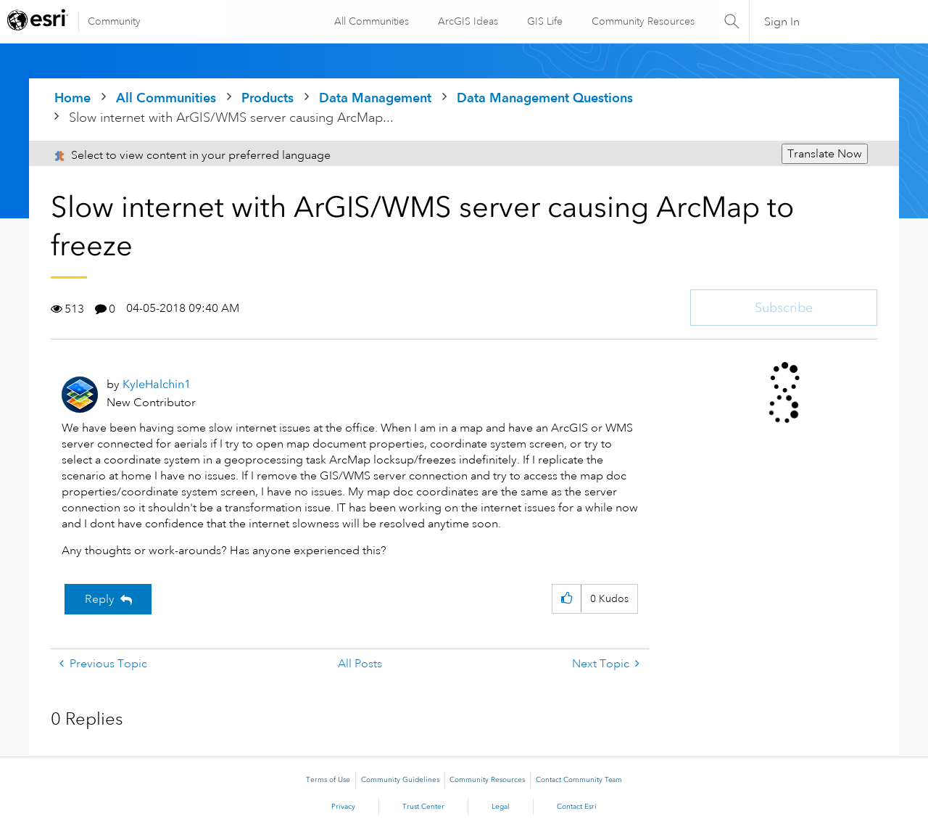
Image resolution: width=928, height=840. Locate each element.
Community (114, 21)
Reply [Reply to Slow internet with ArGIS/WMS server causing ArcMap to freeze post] (100, 599)
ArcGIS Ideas (467, 21)
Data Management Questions (545, 97)
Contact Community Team (579, 779)
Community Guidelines (400, 779)
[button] (566, 599)
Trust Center (423, 806)
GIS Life (544, 21)
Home (72, 97)
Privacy (343, 806)
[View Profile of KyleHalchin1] (157, 384)
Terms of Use (328, 779)
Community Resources (642, 21)
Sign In (782, 22)
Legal (501, 806)
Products (267, 97)
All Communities (371, 21)
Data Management (375, 97)
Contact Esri (577, 806)
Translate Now (824, 154)
